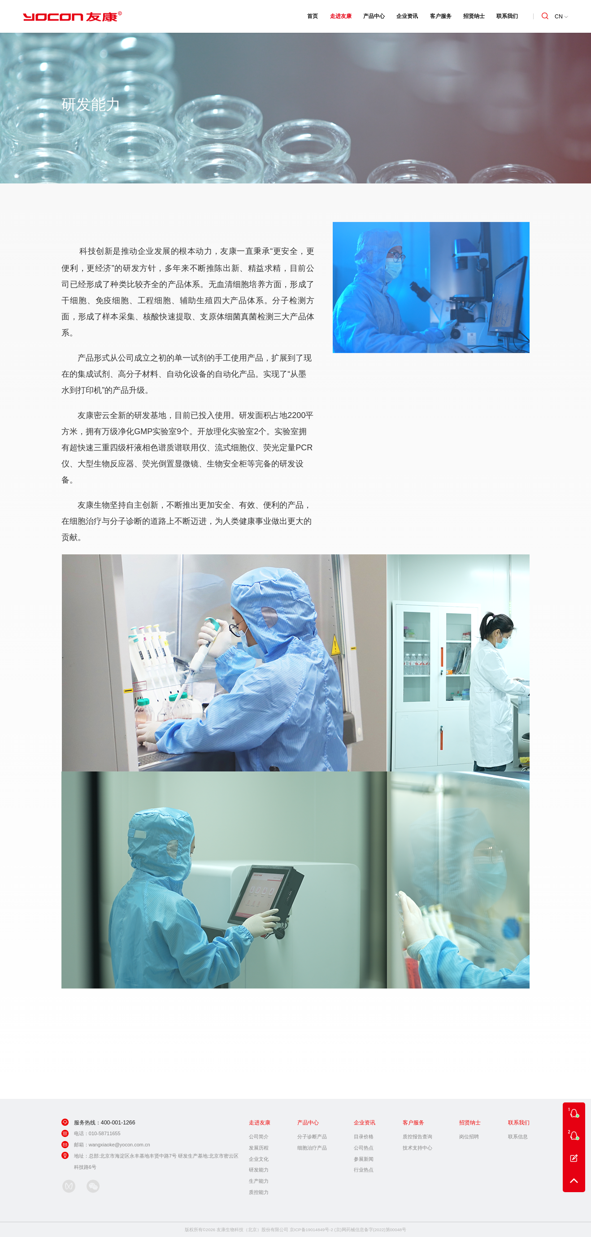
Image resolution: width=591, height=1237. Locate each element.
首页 (312, 16)
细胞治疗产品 (312, 1147)
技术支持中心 (417, 1147)
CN (561, 16)
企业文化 (259, 1159)
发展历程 (259, 1147)
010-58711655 (105, 1133)
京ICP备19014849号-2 (311, 1229)
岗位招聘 (469, 1136)
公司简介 (259, 1136)
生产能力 (259, 1181)
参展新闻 (364, 1159)
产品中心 (374, 16)
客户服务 (441, 16)
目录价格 (364, 1136)
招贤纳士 (474, 16)
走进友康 (341, 16)
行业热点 (364, 1169)
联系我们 (507, 16)
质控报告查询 (417, 1136)
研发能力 (259, 1169)
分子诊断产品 (312, 1136)
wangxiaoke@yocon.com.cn (119, 1144)
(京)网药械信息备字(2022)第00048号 (370, 1229)
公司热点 (364, 1147)
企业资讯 (407, 16)
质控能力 (259, 1192)
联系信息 (518, 1136)
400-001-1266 (118, 1122)
